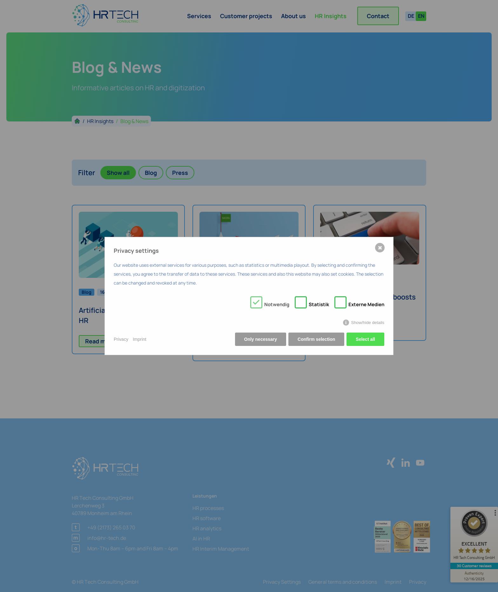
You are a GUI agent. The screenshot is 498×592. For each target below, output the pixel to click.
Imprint (139, 339)
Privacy (121, 339)
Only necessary (260, 339)
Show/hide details (367, 322)
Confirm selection (316, 339)
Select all (365, 339)
